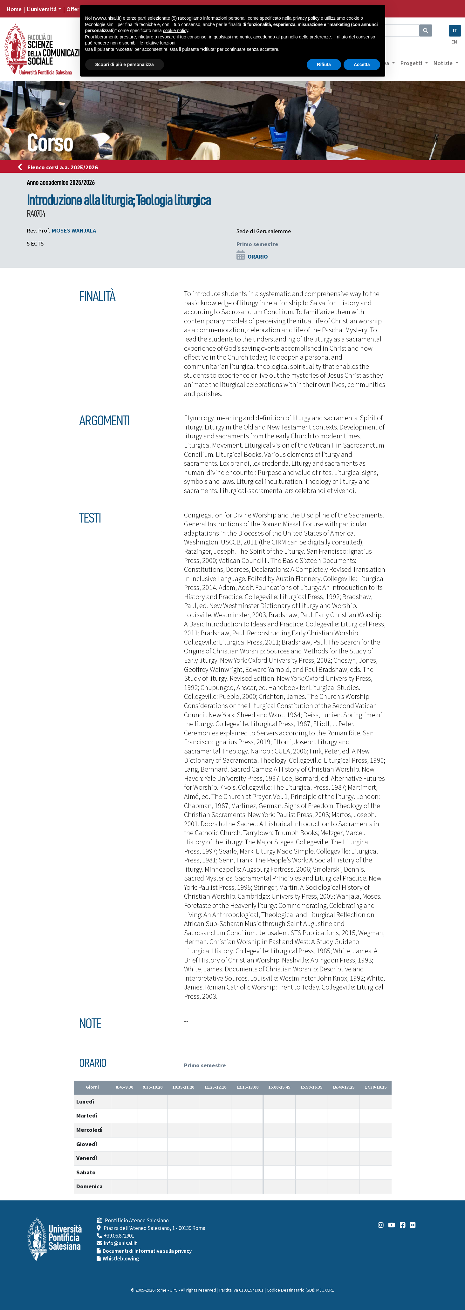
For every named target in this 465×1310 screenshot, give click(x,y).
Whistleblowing (121, 1259)
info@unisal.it (120, 1243)
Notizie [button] (443, 63)
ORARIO (258, 257)
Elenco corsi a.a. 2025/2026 (60, 167)
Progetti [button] (412, 63)
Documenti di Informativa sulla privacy (147, 1251)
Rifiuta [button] (324, 64)
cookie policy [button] (175, 30)
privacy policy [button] (306, 18)
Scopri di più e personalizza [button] (124, 64)
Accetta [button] (362, 64)
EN (454, 42)
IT (455, 30)
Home (14, 9)
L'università (42, 9)
